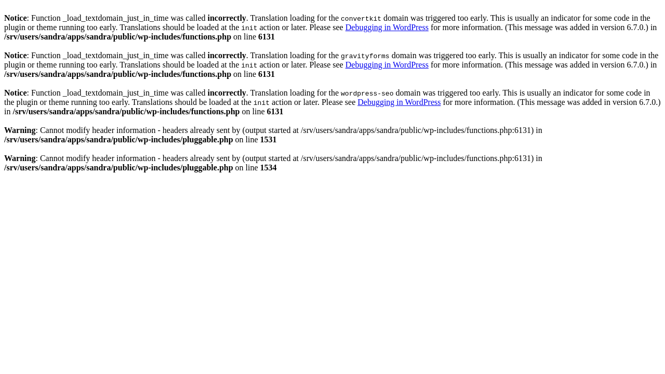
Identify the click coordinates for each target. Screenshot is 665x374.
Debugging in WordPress (387, 27)
